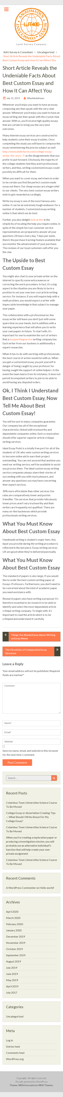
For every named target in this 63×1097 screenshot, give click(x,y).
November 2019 (15, 942)
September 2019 (15, 955)
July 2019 (11, 967)
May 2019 (12, 980)
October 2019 (14, 948)
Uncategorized (45, 52)
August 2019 (13, 961)
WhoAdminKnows (35, 98)
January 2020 (14, 930)
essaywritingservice (21, 339)
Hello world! (47, 887)
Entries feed (13, 1046)
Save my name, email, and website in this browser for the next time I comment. (30, 752)
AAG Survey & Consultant (18, 52)
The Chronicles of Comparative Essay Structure (26, 651)
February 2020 (14, 924)
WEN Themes (45, 1085)
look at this (36, 219)
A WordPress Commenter (21, 887)
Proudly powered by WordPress (31, 1081)
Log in (9, 1040)
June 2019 (12, 973)
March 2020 (13, 917)
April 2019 (12, 986)
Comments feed (15, 1052)
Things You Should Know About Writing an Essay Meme (33, 636)
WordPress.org (15, 1059)
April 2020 (12, 911)
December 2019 (15, 936)
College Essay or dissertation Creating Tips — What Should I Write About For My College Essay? (31, 816)
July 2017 (11, 992)
